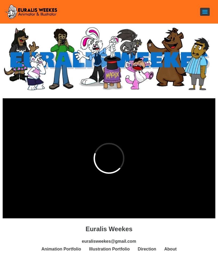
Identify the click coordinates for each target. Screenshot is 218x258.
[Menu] (205, 12)
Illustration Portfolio (109, 249)
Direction (147, 249)
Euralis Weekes (109, 229)
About (170, 249)
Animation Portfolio (61, 249)
